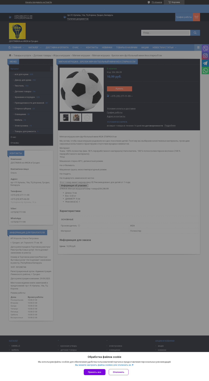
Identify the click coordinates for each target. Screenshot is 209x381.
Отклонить (118, 372)
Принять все (94, 372)
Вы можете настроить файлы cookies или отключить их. (103, 365)
